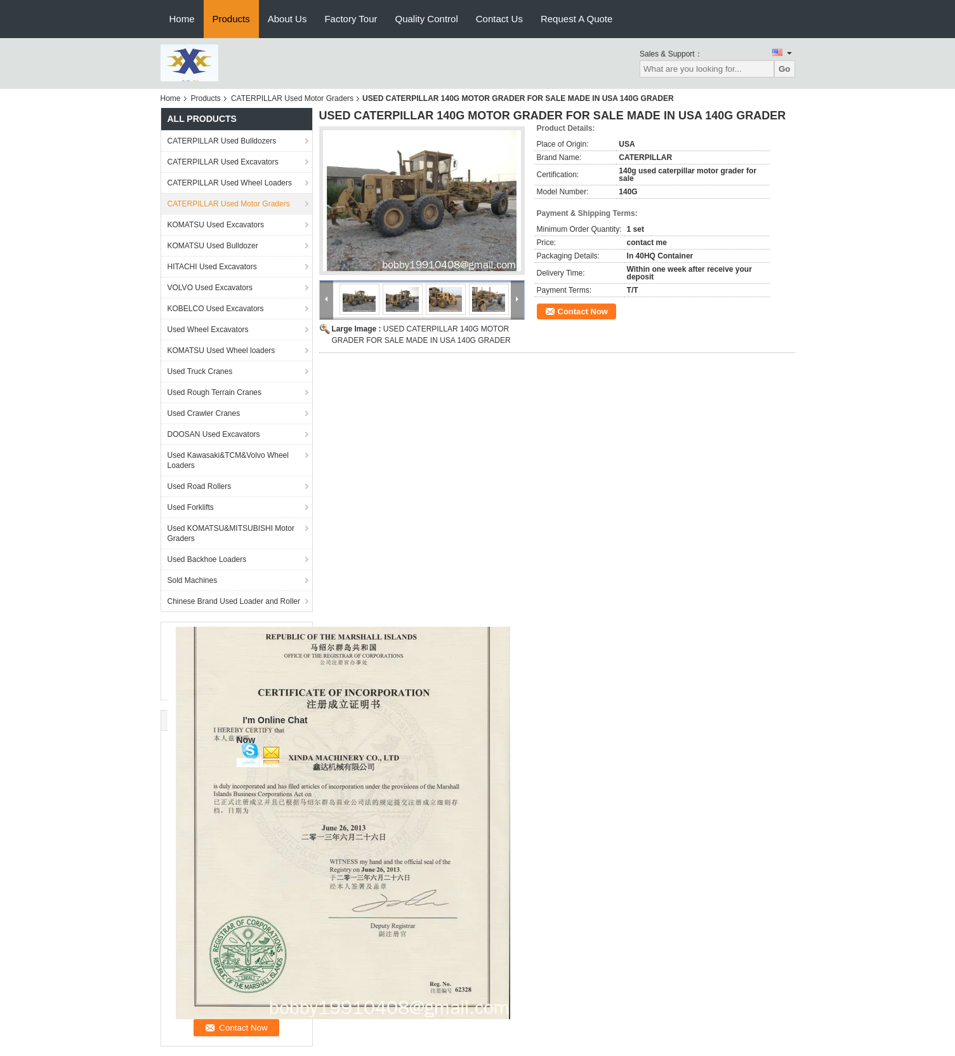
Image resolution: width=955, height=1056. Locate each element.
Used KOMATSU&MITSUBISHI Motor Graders (231, 533)
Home (182, 18)
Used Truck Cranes (200, 371)
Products (231, 18)
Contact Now (583, 311)
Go (785, 69)
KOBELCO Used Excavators (216, 308)
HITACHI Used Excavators (212, 266)
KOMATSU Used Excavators (216, 224)
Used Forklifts (191, 507)
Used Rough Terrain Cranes (215, 392)
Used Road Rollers (200, 486)
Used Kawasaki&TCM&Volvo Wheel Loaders (228, 460)
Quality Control (426, 18)
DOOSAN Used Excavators (214, 434)
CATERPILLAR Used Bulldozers (222, 141)
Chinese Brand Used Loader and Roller (234, 601)
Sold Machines (193, 580)
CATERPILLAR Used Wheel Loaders (230, 182)
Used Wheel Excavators (208, 329)
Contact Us (499, 18)
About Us (287, 18)
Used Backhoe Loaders (207, 559)
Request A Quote (576, 18)
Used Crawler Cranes (204, 413)
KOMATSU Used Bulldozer (213, 245)
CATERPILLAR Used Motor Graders (292, 98)
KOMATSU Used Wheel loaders (221, 350)
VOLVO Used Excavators (210, 287)
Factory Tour (350, 18)
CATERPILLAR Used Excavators (223, 161)
